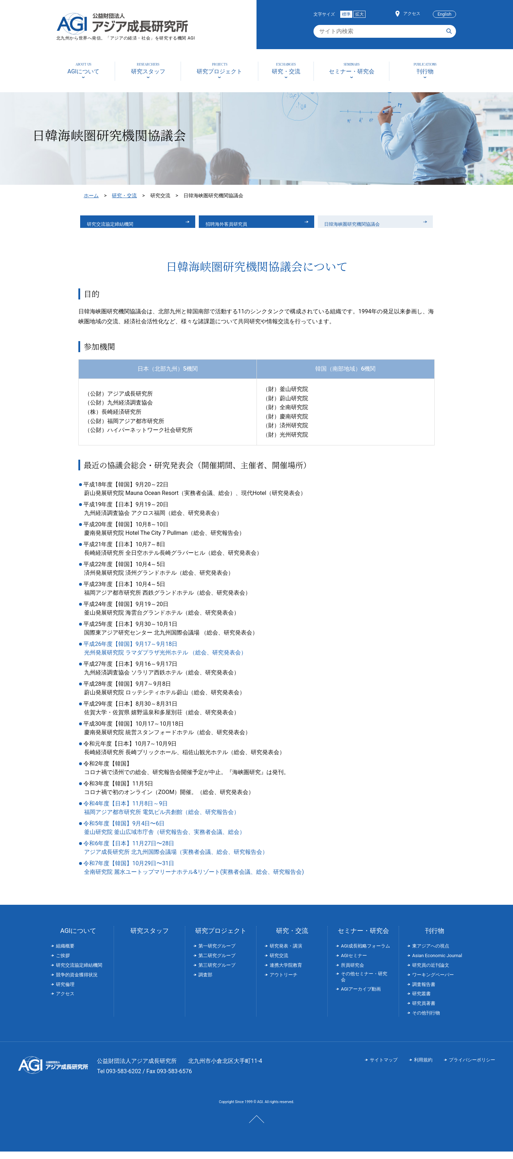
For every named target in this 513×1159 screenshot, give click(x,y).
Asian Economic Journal (437, 963)
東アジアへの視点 (430, 953)
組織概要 (65, 953)
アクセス (411, 13)
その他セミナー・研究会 (364, 984)
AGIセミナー (354, 963)
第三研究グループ (216, 972)
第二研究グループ (216, 963)
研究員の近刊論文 (430, 972)
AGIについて (78, 938)
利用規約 (423, 1067)
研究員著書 (423, 1010)
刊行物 (434, 938)
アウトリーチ (283, 982)
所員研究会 (352, 972)
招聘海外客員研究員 (233, 225)
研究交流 (279, 963)
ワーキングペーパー (433, 982)
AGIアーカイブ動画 (361, 996)
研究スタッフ (149, 938)
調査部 (205, 982)
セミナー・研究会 (363, 938)
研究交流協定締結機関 (117, 225)
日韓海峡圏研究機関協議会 (361, 225)
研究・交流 (124, 195)
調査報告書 (423, 991)
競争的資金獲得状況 (77, 982)
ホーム (91, 195)
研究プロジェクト (221, 938)
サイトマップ (384, 1067)
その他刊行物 (426, 1020)
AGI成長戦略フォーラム (365, 953)
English (444, 14)
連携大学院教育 (286, 972)
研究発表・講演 (286, 953)
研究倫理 (65, 991)
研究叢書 (421, 1001)
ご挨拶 (63, 963)
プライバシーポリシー (472, 1067)
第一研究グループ (216, 953)
